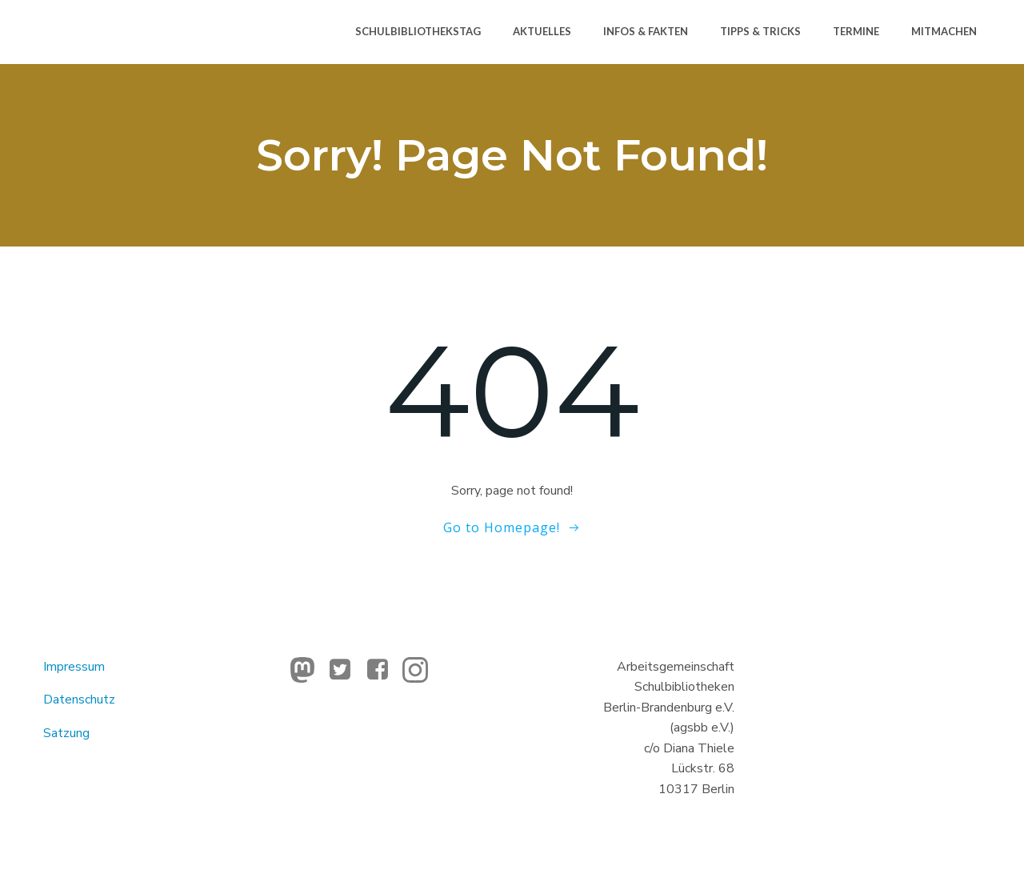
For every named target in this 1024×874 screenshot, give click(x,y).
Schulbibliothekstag (418, 31)
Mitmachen (944, 31)
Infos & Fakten (645, 31)
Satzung (66, 733)
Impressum (74, 667)
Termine (856, 31)
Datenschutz (79, 699)
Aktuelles (542, 31)
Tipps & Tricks (760, 31)
